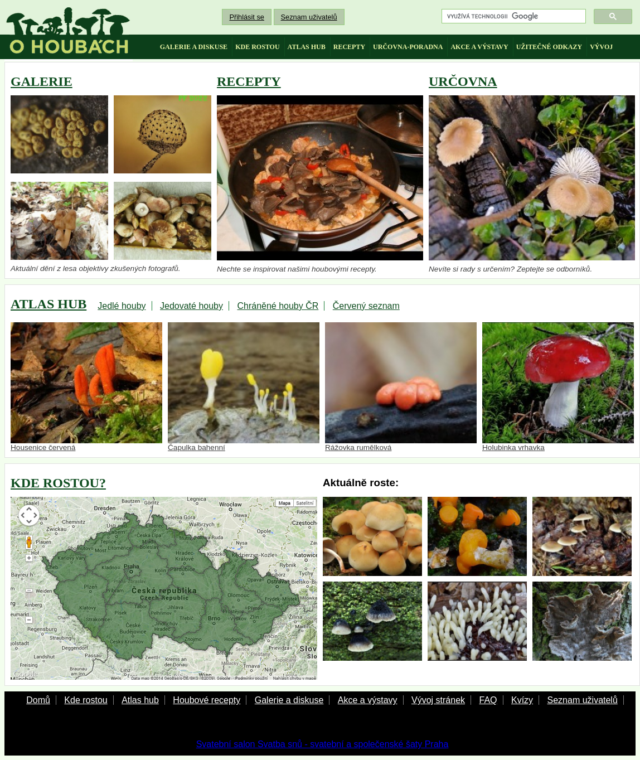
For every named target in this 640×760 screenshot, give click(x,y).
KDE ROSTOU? (58, 483)
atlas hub (307, 47)
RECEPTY (249, 81)
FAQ (488, 700)
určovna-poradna (408, 47)
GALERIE (41, 81)
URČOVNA (463, 81)
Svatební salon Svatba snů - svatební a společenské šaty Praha (322, 744)
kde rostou (257, 47)
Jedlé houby (122, 306)
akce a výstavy (479, 47)
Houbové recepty (206, 700)
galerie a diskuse (193, 47)
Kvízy (522, 700)
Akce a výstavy (367, 700)
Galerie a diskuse (289, 700)
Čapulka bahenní (243, 387)
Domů (38, 700)
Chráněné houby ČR (277, 306)
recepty (349, 47)
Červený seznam (366, 306)
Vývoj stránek (438, 700)
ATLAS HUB (48, 304)
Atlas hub (140, 700)
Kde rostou (85, 700)
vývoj (601, 47)
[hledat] (512, 16)
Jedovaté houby (191, 306)
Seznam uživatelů (309, 17)
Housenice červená (86, 387)
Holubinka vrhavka (558, 387)
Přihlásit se (246, 17)
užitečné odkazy (549, 47)
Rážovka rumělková (401, 387)
